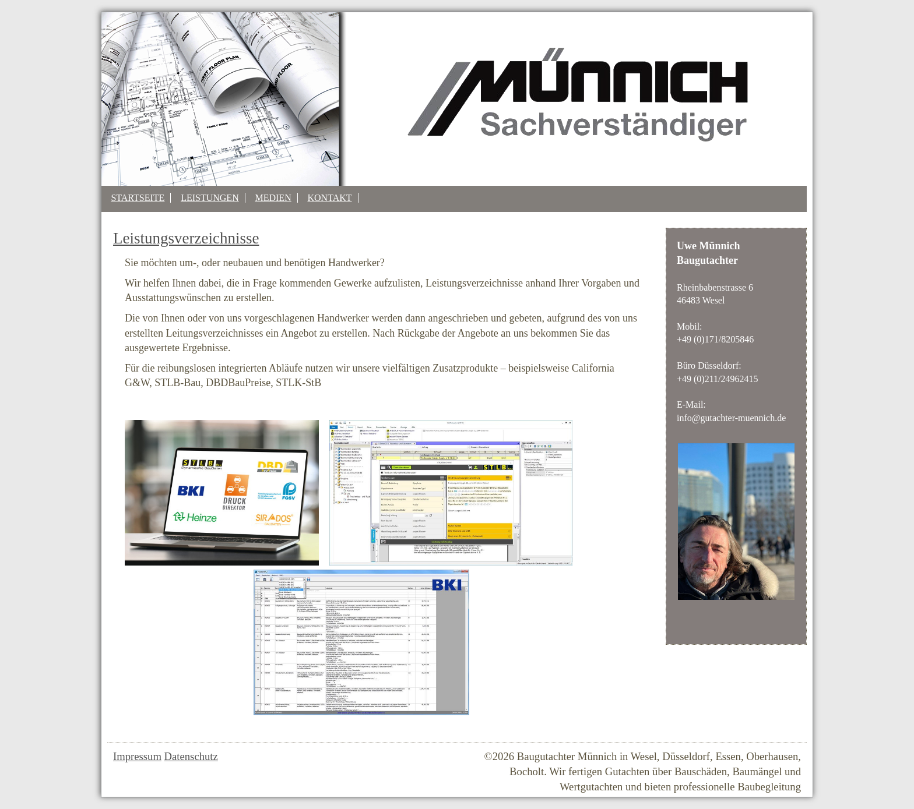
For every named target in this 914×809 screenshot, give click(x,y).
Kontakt (329, 198)
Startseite (137, 198)
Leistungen (210, 198)
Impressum (137, 756)
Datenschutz (191, 756)
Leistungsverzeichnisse (186, 238)
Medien (273, 198)
